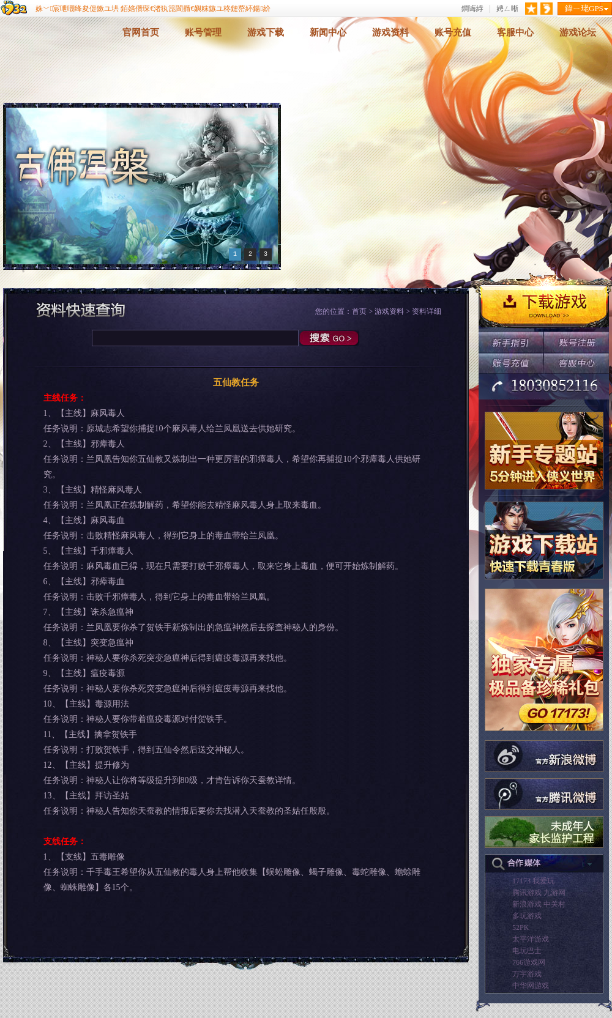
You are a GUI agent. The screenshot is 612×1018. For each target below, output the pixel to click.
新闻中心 (328, 32)
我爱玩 (543, 881)
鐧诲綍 (472, 9)
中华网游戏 (530, 985)
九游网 (554, 892)
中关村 (554, 904)
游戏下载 (265, 32)
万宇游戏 (527, 974)
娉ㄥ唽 (507, 9)
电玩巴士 (527, 950)
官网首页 (140, 32)
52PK (520, 927)
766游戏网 (528, 962)
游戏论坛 (577, 32)
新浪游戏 (527, 904)
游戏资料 (390, 32)
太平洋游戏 (530, 939)
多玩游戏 (527, 916)
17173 (521, 881)
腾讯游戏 (527, 892)
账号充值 (453, 32)
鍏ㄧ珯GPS (584, 8)
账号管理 (203, 32)
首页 (359, 311)
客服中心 (515, 32)
